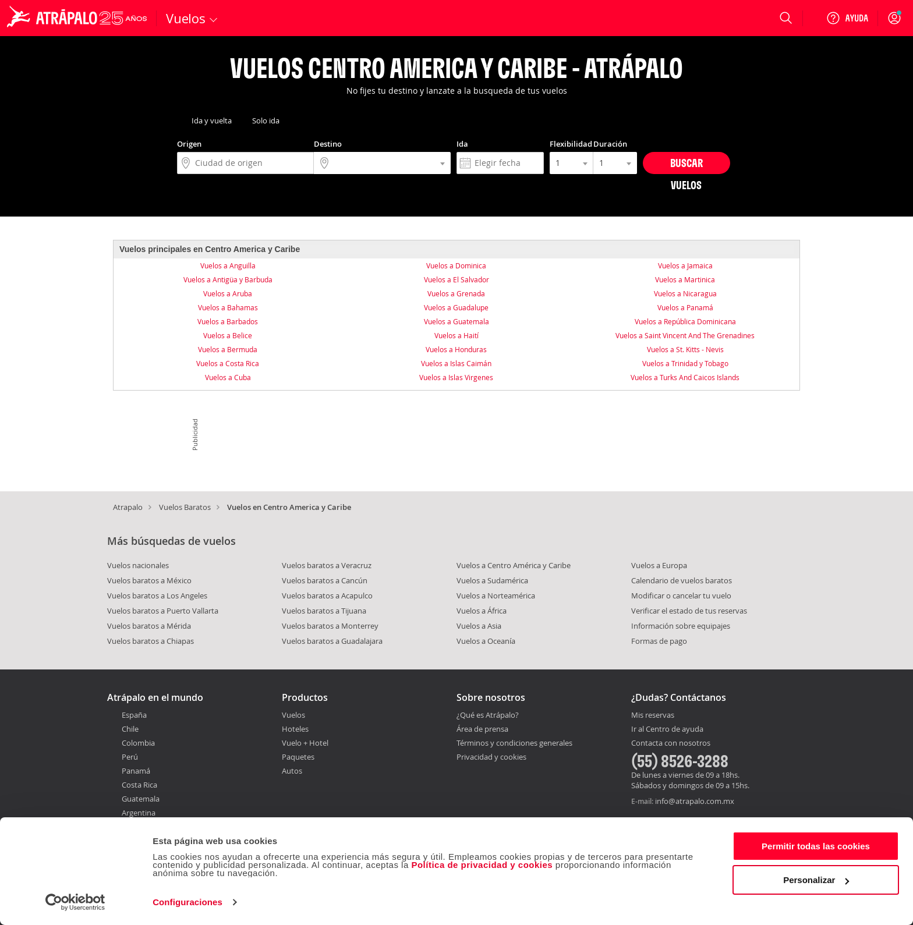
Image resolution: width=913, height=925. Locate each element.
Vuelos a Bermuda (227, 349)
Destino (328, 144)
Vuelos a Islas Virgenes (456, 377)
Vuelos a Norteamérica (495, 595)
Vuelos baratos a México (149, 580)
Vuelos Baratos (185, 507)
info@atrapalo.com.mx (694, 801)
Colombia (138, 743)
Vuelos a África (481, 610)
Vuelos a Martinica (685, 279)
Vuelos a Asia (478, 626)
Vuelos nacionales (138, 565)
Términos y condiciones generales (514, 743)
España (134, 715)
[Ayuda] (847, 18)
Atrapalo (128, 507)
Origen (189, 144)
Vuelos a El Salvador (456, 279)
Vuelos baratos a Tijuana (324, 610)
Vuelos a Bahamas (228, 307)
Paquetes (298, 757)
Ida (462, 144)
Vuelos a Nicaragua (685, 293)
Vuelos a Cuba (228, 377)
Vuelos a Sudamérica (492, 580)
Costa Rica (139, 784)
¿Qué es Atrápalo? (487, 715)
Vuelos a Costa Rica (227, 363)
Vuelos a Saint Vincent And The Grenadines (685, 335)
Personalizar (816, 880)
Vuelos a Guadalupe (456, 307)
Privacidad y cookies (491, 757)
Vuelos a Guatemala (456, 321)
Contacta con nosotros (670, 743)
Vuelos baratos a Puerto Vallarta (162, 610)
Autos (292, 770)
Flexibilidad (571, 144)
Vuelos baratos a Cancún (324, 580)
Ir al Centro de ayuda (667, 729)
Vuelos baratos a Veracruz (326, 565)
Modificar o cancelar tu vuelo (681, 595)
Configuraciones (187, 902)
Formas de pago (659, 641)
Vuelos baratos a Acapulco (327, 595)
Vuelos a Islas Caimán (456, 363)
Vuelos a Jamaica (685, 265)
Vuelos (293, 715)
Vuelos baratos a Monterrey (330, 626)
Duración (610, 144)
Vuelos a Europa (659, 565)
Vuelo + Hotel (305, 743)
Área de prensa (482, 729)
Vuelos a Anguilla (228, 265)
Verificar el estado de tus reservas (689, 610)
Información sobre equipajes (680, 626)
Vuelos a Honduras (456, 349)
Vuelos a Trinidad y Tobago (685, 363)
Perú (130, 757)
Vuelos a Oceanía (485, 641)
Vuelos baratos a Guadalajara (332, 641)
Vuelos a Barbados (227, 321)
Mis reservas (652, 715)
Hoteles (295, 729)
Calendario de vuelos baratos (681, 580)
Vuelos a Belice (227, 335)
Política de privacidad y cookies (482, 865)
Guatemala (141, 798)
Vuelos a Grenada (456, 293)
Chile (130, 729)
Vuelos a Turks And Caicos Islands (685, 377)
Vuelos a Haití (456, 335)
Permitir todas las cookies (816, 846)
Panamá (136, 770)
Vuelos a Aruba (227, 293)
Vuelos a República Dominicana (685, 321)
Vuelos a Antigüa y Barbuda (228, 279)
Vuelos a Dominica (456, 265)
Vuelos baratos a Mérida (149, 626)
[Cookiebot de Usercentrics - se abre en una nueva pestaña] (75, 902)
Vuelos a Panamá (685, 307)
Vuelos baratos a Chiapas (150, 641)
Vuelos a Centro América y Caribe (513, 565)
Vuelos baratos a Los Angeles (157, 595)
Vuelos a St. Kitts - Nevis (685, 349)
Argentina (138, 812)
